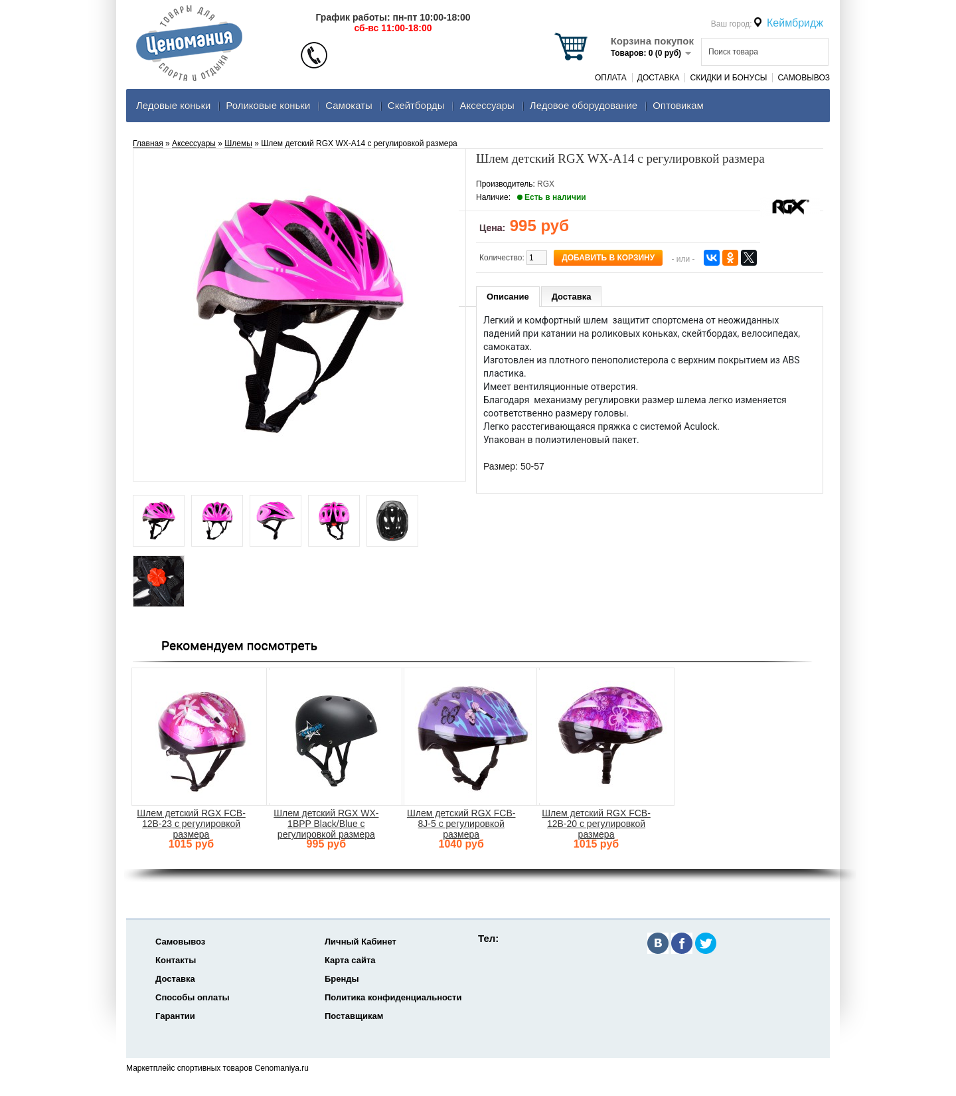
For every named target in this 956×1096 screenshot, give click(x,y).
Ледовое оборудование (583, 105)
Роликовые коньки (268, 105)
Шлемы (238, 143)
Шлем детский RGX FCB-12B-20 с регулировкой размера (596, 824)
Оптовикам (678, 105)
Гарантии (175, 1016)
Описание (508, 297)
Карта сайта (350, 960)
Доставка (658, 77)
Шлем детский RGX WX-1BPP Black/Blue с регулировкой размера (326, 824)
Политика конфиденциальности (393, 997)
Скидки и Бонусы (728, 77)
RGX (545, 184)
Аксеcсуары (486, 105)
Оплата (611, 77)
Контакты (175, 960)
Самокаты (348, 105)
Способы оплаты (192, 997)
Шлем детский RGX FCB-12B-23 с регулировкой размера (191, 824)
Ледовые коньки (173, 105)
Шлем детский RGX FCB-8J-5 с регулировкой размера (461, 824)
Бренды (342, 979)
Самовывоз (803, 77)
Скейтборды (416, 105)
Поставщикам (354, 1016)
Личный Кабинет (360, 942)
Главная (148, 143)
